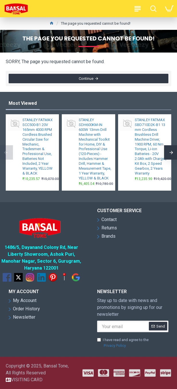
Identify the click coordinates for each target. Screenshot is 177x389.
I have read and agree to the (123, 343)
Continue (86, 78)
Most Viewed (23, 103)
